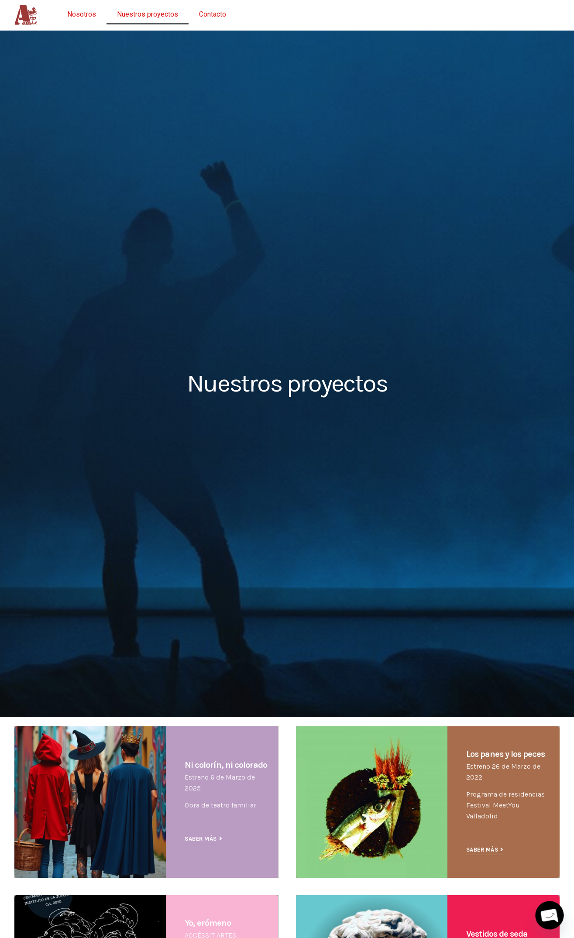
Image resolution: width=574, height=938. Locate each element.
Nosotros (81, 14)
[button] (203, 839)
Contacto (212, 14)
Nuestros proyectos (147, 14)
